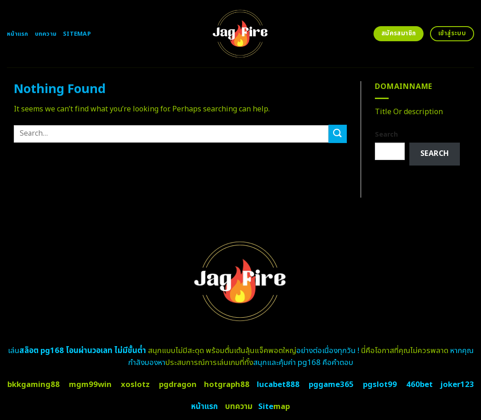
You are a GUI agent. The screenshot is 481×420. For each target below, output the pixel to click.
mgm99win (90, 385)
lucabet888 (278, 385)
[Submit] (337, 134)
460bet (419, 385)
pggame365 (331, 385)
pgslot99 (380, 385)
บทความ (46, 34)
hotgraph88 (226, 385)
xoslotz (135, 385)
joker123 (457, 385)
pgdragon (178, 385)
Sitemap (77, 34)
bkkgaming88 (33, 385)
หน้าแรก (17, 34)
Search (386, 134)
